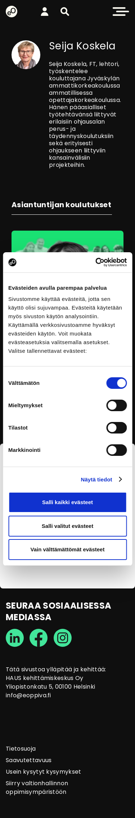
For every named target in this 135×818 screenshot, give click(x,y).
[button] (64, 11)
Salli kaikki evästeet (67, 502)
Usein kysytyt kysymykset (43, 772)
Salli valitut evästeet (67, 526)
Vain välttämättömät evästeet (68, 549)
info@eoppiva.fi (28, 695)
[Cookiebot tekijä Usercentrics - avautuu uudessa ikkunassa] (96, 262)
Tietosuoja (21, 748)
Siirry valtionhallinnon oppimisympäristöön (37, 787)
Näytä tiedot (96, 479)
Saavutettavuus (28, 760)
